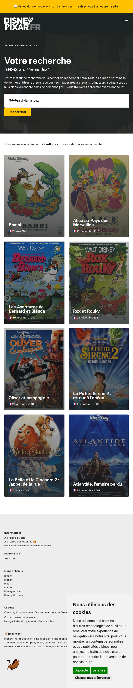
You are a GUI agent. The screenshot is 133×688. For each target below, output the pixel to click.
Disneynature (12, 591)
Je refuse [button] (99, 670)
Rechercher (17, 112)
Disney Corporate (15, 595)
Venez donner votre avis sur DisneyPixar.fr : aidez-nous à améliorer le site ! (68, 6)
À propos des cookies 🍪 (20, 541)
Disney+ (9, 575)
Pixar (7, 583)
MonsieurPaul (46, 621)
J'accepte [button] (81, 670)
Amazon (9, 558)
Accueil (9, 45)
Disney (8, 579)
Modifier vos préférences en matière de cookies (27, 545)
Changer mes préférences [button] (92, 677)
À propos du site (14, 537)
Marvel (8, 587)
